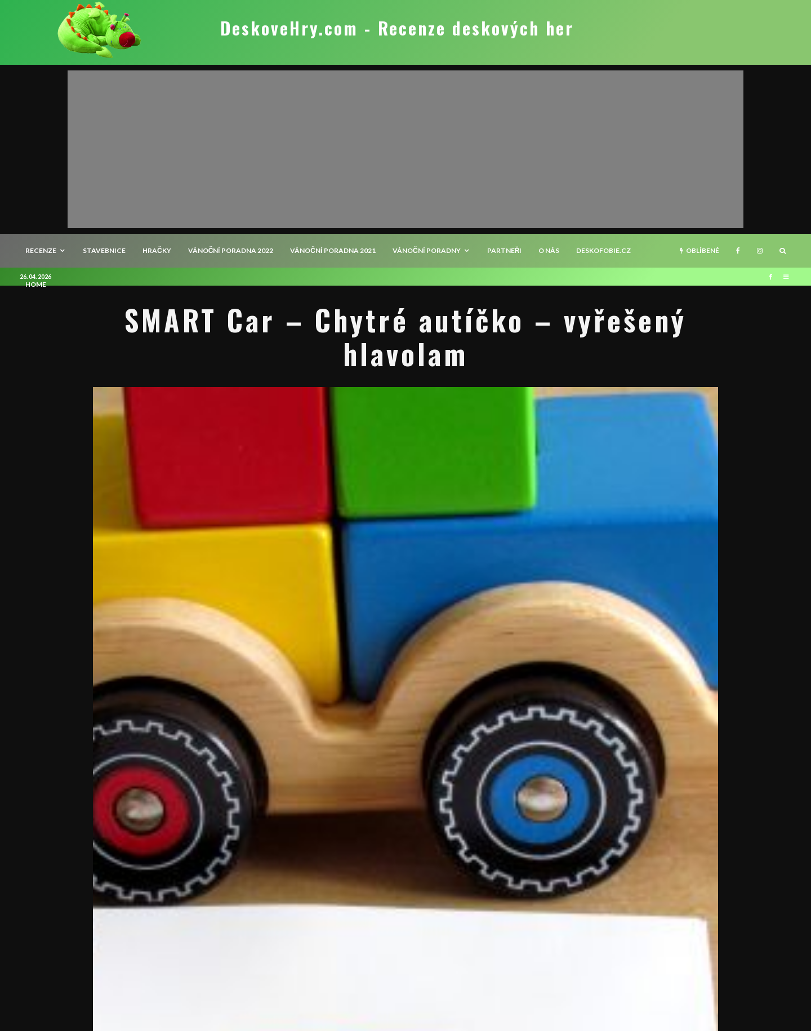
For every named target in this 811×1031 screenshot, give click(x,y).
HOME (35, 284)
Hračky (156, 250)
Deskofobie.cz (603, 250)
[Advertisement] (405, 149)
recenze (40, 250)
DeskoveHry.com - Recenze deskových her (397, 28)
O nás (548, 250)
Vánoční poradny (427, 250)
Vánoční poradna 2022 (231, 250)
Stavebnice (104, 250)
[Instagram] (759, 251)
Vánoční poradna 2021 (333, 250)
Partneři (504, 250)
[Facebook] (738, 251)
